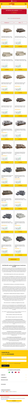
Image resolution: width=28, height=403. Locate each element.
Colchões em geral (19, 314)
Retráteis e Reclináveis (16, 18)
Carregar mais (13, 259)
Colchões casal (14, 314)
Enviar (5, 365)
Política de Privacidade (17, 363)
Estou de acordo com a (14, 363)
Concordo (14, 400)
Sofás (11, 18)
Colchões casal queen (9, 314)
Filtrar (21, 22)
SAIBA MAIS (14, 12)
